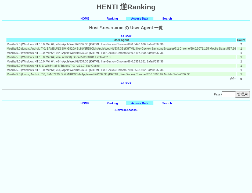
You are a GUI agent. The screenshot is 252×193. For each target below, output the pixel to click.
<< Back (126, 36)
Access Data (139, 18)
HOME (85, 18)
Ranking (112, 18)
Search (167, 18)
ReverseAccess (126, 110)
